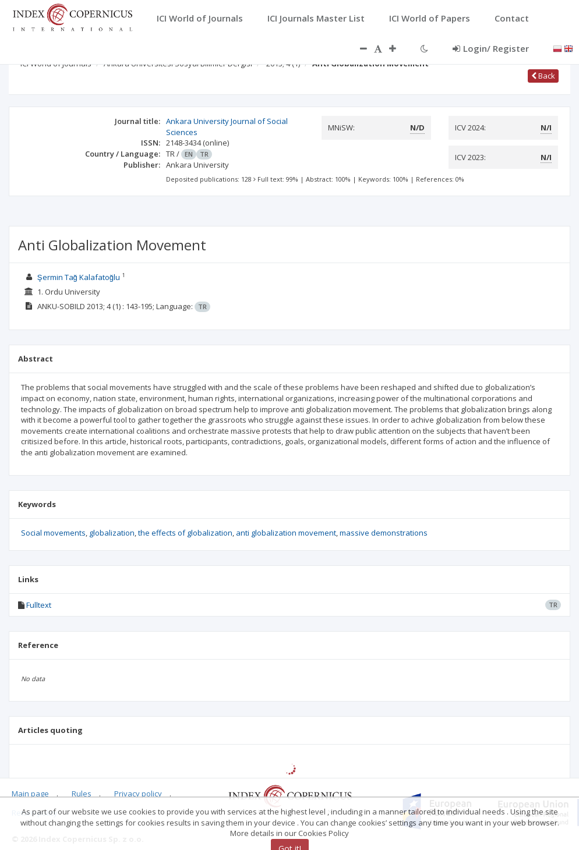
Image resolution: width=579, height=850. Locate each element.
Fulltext (38, 605)
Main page (30, 793)
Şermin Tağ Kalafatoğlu (78, 277)
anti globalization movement (286, 532)
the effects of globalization (185, 532)
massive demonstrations (384, 532)
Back (543, 75)
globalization (112, 532)
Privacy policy (138, 793)
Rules (81, 793)
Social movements (53, 532)
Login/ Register (491, 48)
